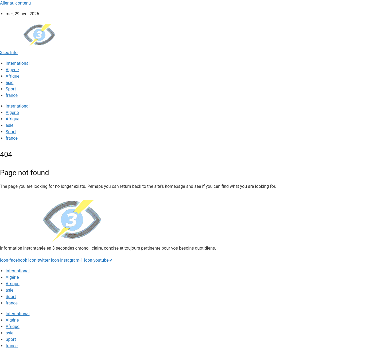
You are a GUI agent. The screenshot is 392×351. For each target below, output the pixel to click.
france (12, 95)
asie (9, 82)
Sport (11, 88)
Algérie (12, 69)
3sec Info (9, 52)
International (18, 63)
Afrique (13, 76)
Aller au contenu (15, 3)
